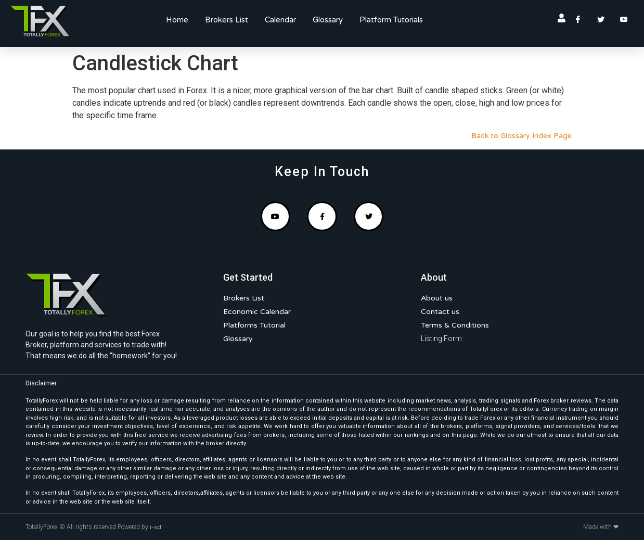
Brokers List (226, 19)
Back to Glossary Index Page (521, 135)
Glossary (328, 19)
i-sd (155, 527)
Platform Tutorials (391, 19)
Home (177, 19)
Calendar (280, 19)
